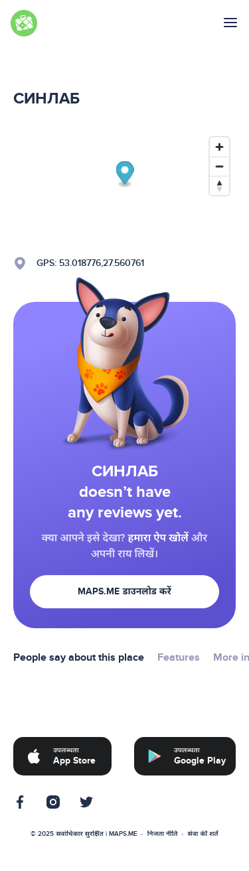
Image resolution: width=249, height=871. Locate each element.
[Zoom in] (219, 147)
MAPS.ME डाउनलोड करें (124, 591)
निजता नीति (162, 834)
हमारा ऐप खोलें (157, 538)
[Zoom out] (219, 166)
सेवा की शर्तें (203, 834)
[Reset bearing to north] (219, 185)
